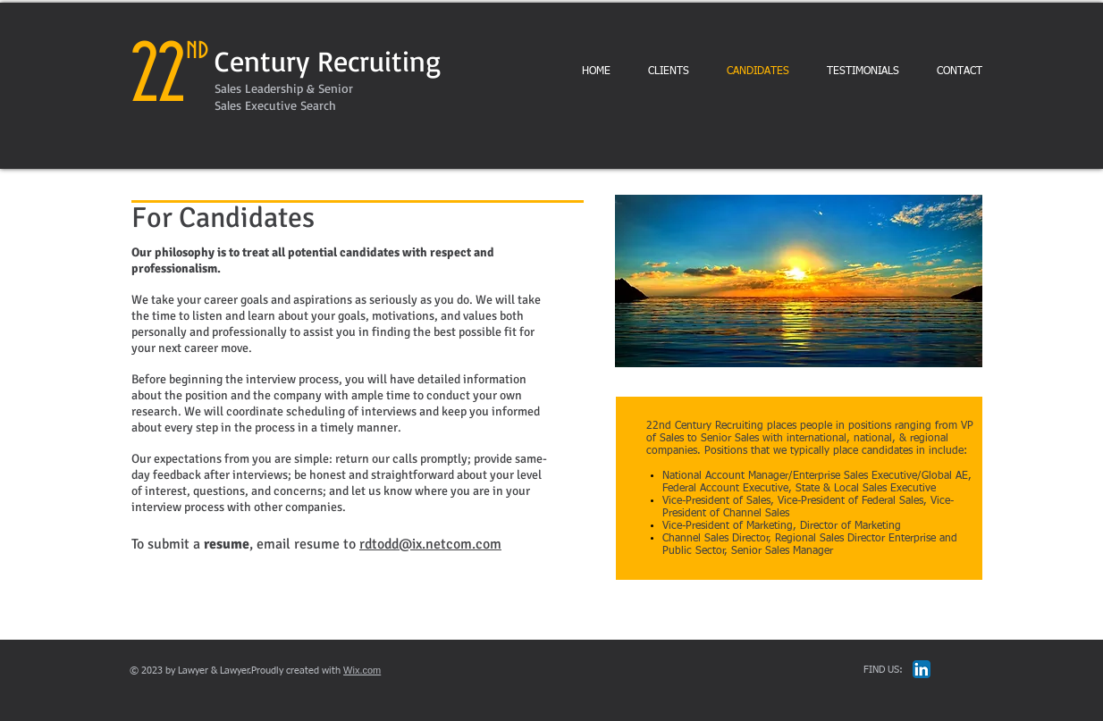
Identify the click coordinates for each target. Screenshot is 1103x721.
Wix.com (362, 670)
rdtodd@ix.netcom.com (430, 544)
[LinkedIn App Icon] (921, 669)
